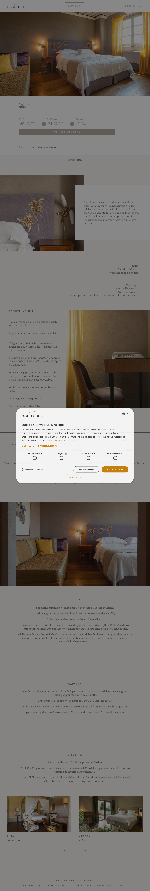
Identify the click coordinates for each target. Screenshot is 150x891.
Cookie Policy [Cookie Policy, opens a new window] (75, 477)
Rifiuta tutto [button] (84, 469)
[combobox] (123, 414)
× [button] (127, 414)
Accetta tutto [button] (114, 469)
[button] (75, 446)
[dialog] (75, 445)
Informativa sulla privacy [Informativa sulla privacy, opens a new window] (61, 440)
